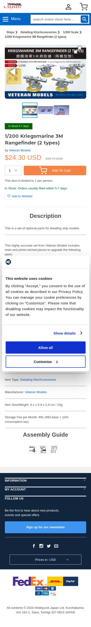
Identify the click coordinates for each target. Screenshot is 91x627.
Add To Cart (55, 170)
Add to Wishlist (19, 196)
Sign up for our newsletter (45, 527)
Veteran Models (19, 150)
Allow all (45, 348)
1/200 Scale (71, 32)
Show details (65, 333)
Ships (10, 32)
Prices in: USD (45, 559)
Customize (46, 361)
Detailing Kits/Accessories (39, 32)
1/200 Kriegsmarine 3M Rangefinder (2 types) (35, 36)
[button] (77, 50)
